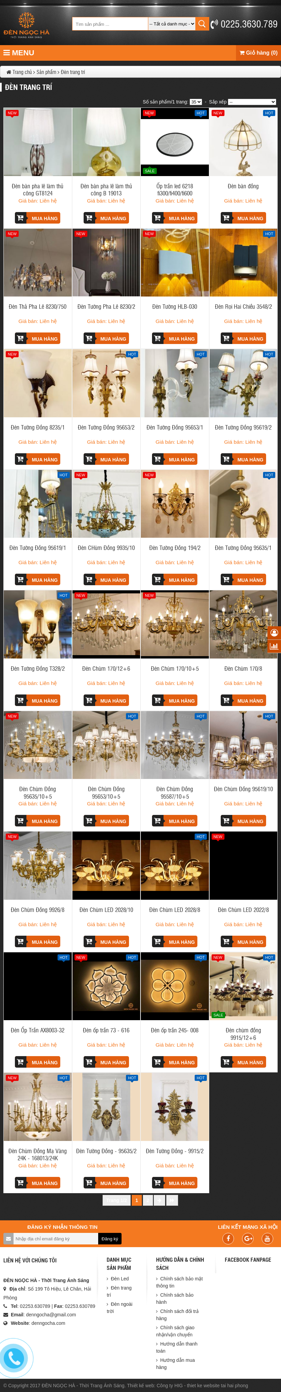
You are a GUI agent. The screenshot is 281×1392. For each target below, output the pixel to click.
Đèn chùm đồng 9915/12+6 (243, 1033)
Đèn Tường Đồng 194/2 (174, 547)
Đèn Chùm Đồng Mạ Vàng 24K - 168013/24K (37, 1154)
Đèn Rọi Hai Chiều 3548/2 (243, 306)
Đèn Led (120, 1278)
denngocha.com (48, 1323)
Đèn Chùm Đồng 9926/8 (37, 909)
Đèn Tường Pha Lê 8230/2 (106, 306)
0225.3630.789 (244, 23)
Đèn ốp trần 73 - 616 (106, 1030)
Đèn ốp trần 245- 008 (174, 1030)
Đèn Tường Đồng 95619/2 (243, 427)
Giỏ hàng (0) (258, 53)
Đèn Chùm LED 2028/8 (174, 909)
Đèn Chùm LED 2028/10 (106, 909)
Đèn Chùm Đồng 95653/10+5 (106, 792)
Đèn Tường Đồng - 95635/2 (106, 1151)
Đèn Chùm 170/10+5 (175, 668)
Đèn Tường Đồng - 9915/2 (174, 1151)
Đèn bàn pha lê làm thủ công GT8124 (37, 189)
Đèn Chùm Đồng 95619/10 (243, 789)
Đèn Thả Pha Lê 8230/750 (37, 306)
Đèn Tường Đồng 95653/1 (175, 427)
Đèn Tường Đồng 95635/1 (243, 547)
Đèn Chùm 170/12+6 (106, 668)
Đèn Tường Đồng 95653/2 (106, 427)
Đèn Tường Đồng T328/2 (38, 668)
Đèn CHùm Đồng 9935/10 (106, 547)
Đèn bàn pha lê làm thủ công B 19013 (106, 189)
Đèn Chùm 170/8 (243, 668)
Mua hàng (36, 218)
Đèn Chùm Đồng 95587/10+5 (174, 792)
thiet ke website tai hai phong (217, 1385)
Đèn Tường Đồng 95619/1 (37, 547)
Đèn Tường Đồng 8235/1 (38, 427)
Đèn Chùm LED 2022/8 (243, 909)
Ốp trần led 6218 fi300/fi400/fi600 (174, 189)
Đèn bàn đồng (243, 186)
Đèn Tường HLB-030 (174, 306)
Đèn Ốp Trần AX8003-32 (37, 1030)
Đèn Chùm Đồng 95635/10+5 (37, 792)
